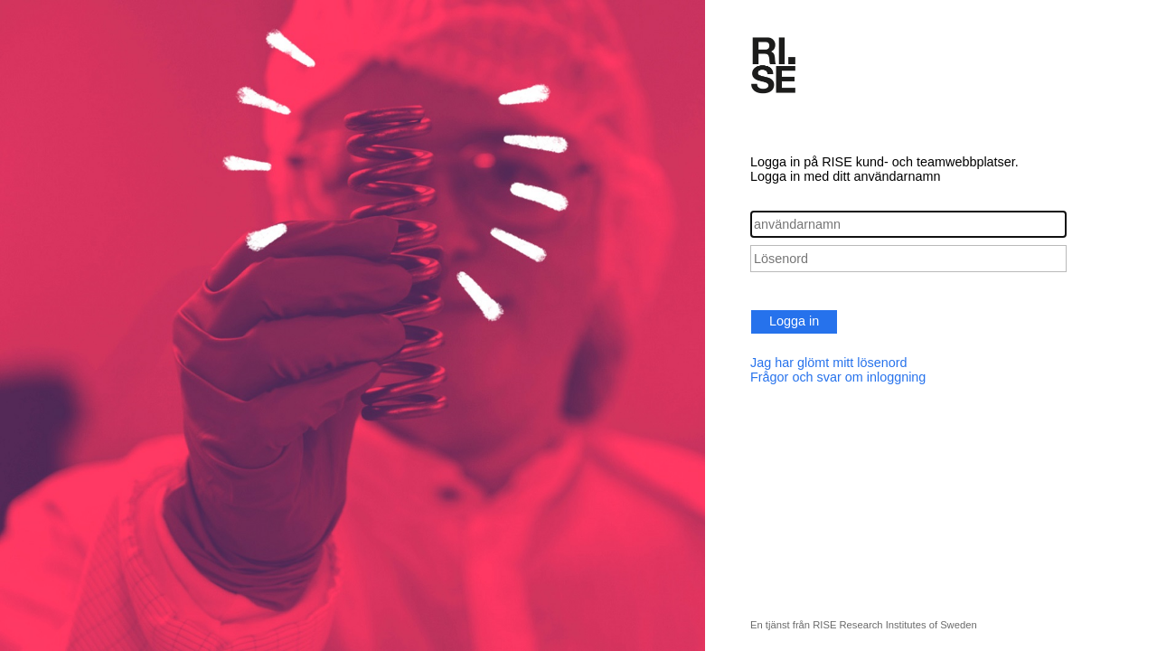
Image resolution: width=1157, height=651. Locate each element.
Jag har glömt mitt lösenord (829, 362)
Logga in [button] (794, 321)
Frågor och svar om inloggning (838, 377)
